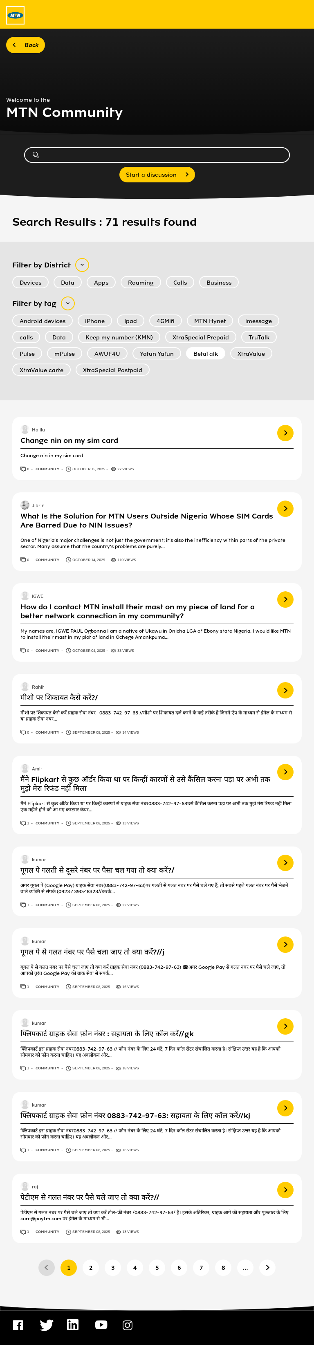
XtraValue (251, 354)
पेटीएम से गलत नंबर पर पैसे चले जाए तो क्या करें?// (89, 1197)
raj (35, 1187)
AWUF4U (107, 354)
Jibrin (38, 506)
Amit (37, 769)
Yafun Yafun (157, 354)
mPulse (64, 354)
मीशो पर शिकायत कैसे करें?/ (59, 698)
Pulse (27, 354)
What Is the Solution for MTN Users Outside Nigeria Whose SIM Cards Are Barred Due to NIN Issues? (146, 520)
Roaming (141, 283)
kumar (39, 860)
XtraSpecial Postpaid (112, 370)
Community (48, 469)
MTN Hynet (210, 321)
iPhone (95, 321)
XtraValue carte (41, 370)
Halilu (38, 430)
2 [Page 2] (91, 1268)
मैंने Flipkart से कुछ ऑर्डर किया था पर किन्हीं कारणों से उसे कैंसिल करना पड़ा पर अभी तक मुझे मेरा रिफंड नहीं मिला (145, 784)
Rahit (38, 687)
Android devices (42, 321)
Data (67, 283)
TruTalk (259, 337)
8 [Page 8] (223, 1268)
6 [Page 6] (179, 1268)
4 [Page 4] (135, 1268)
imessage (258, 321)
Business (218, 283)
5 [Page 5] (157, 1268)
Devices (30, 283)
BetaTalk (205, 354)
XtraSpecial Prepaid (201, 337)
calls (26, 337)
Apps (101, 283)
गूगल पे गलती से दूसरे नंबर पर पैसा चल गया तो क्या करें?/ (97, 870)
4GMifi (166, 321)
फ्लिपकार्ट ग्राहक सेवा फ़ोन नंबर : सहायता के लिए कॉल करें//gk (107, 1034)
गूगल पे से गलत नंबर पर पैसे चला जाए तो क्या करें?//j (92, 952)
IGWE (37, 597)
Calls (180, 283)
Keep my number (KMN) (119, 337)
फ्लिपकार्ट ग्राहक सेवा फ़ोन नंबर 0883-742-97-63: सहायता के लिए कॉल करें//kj (135, 1115)
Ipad (130, 321)
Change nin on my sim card (69, 440)
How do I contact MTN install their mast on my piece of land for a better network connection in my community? (137, 611)
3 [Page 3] (113, 1268)
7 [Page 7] (201, 1268)
